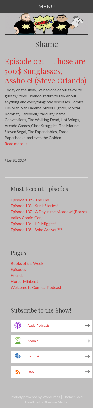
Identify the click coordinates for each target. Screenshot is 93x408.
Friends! (18, 275)
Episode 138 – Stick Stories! (34, 205)
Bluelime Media (55, 402)
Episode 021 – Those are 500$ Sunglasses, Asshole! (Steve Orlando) (45, 70)
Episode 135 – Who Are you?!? (36, 229)
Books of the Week (27, 263)
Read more (16, 143)
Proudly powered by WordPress (35, 397)
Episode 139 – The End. (30, 199)
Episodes (18, 269)
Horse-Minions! (24, 281)
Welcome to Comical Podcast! (36, 287)
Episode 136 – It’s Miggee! (33, 223)
